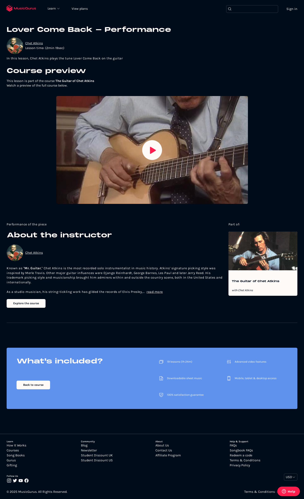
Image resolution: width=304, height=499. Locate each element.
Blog (84, 445)
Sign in (291, 9)
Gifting (12, 465)
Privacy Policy (240, 465)
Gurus (11, 460)
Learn (52, 8)
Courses (13, 450)
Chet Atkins (34, 43)
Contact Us (163, 450)
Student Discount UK (97, 455)
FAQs (233, 445)
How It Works (16, 445)
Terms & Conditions (245, 460)
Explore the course (26, 303)
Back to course (33, 385)
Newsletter (89, 450)
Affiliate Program (168, 455)
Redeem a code (241, 455)
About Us (162, 445)
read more (155, 292)
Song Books (16, 455)
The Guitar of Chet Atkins (255, 281)
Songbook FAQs (241, 450)
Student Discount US (97, 460)
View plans (80, 9)
